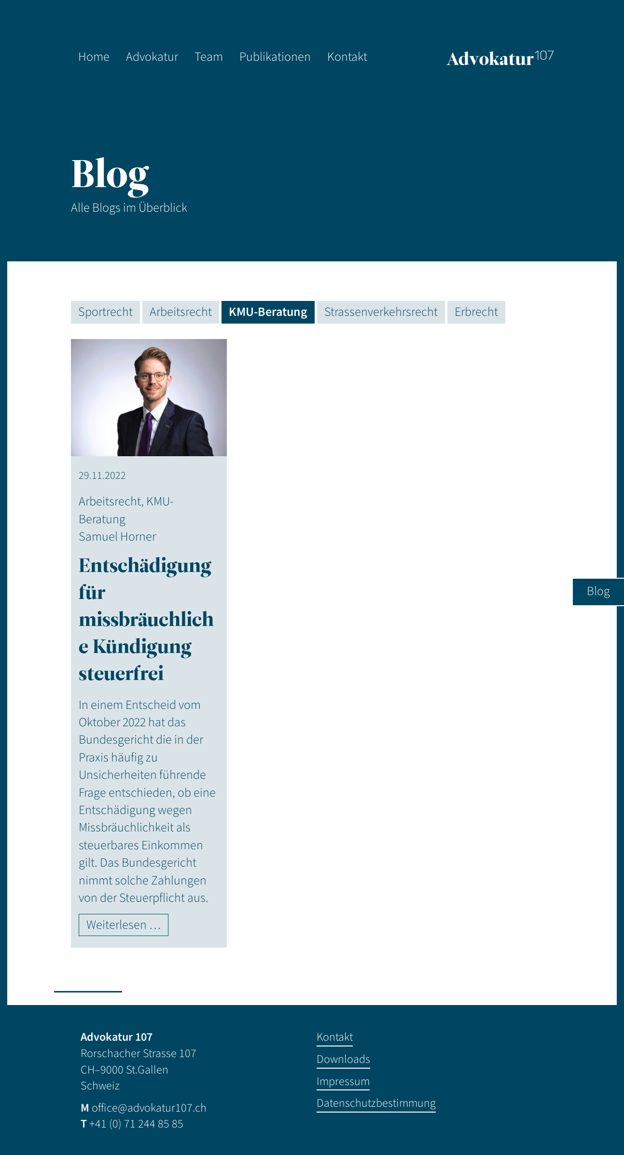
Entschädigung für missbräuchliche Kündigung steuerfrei (146, 619)
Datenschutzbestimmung (376, 1103)
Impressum (343, 1081)
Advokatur (152, 57)
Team (208, 57)
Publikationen (275, 57)
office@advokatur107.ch (149, 1108)
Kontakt (347, 57)
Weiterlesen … (123, 925)
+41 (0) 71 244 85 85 (136, 1123)
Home (94, 57)
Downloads (343, 1059)
